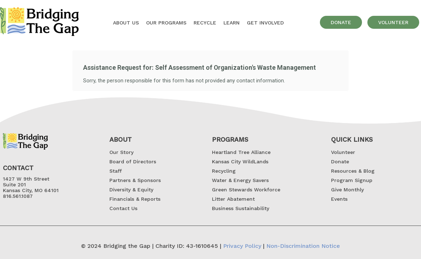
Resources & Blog (353, 171)
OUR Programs (166, 23)
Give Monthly (347, 189)
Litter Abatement (233, 199)
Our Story (121, 152)
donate (341, 22)
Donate (340, 161)
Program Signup (351, 180)
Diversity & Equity (131, 189)
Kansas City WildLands (240, 161)
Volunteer (343, 152)
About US (126, 23)
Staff (115, 171)
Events (339, 199)
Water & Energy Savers (240, 180)
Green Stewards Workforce (246, 189)
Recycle (205, 23)
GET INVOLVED (265, 23)
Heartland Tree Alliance (241, 152)
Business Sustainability (240, 208)
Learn (231, 23)
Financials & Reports (134, 199)
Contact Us (123, 208)
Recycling (224, 171)
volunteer (393, 22)
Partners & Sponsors (135, 180)
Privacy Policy (242, 245)
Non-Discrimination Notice (303, 245)
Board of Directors (132, 161)
